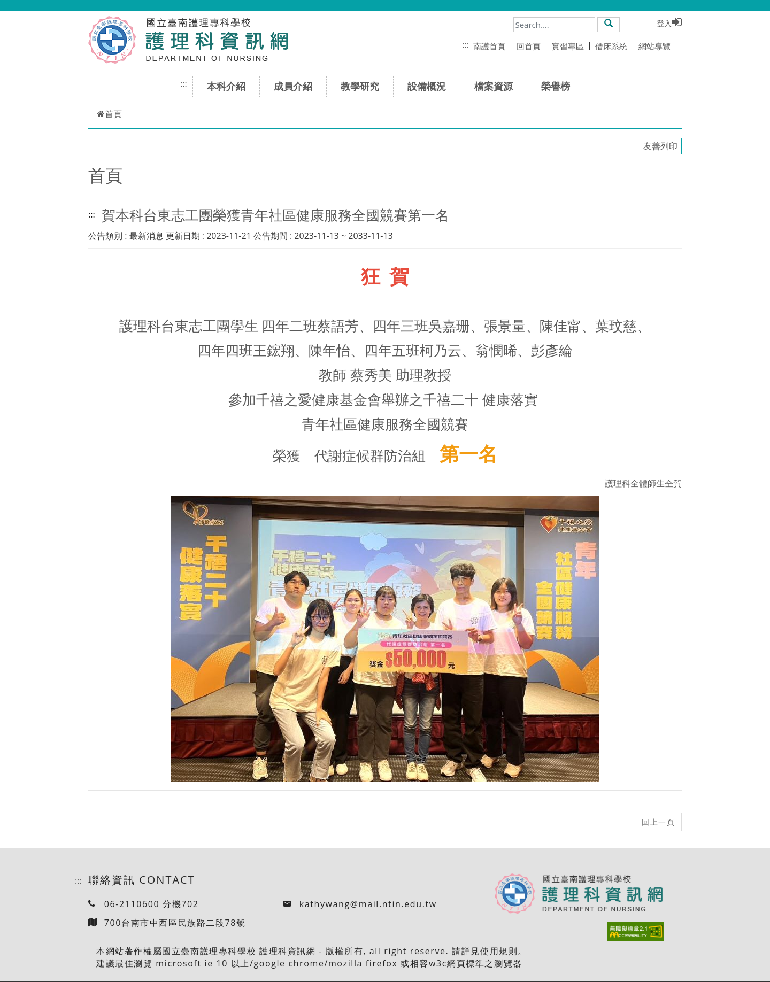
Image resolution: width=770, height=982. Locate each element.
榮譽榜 (559, 86)
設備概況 (430, 86)
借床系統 (614, 46)
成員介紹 (296, 86)
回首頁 (531, 46)
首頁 (109, 114)
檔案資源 (497, 86)
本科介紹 (229, 86)
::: (465, 45)
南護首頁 (492, 46)
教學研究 (363, 86)
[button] (609, 24)
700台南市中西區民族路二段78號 (175, 923)
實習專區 (571, 46)
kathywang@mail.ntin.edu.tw (368, 904)
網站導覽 (657, 46)
